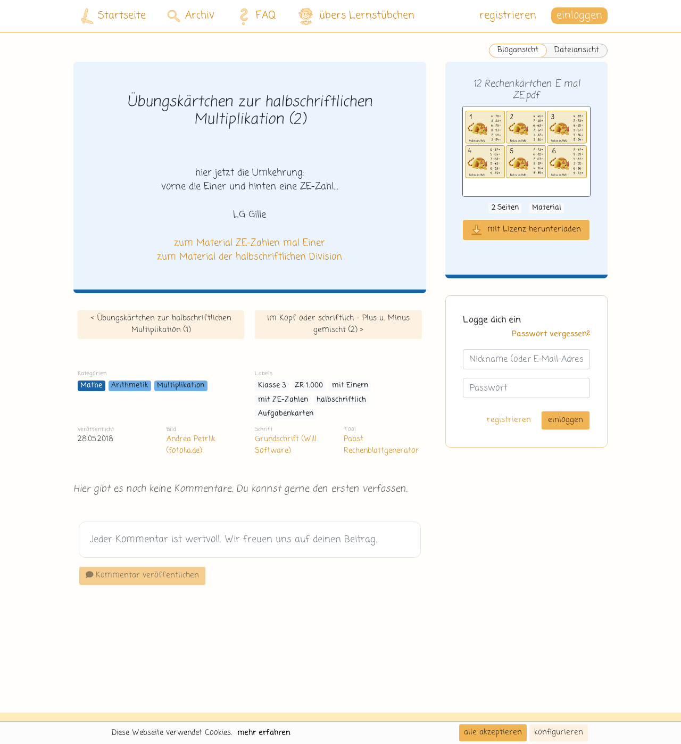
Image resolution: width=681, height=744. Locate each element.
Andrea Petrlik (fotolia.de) (191, 445)
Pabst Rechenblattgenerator (381, 445)
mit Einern (350, 386)
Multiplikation (180, 386)
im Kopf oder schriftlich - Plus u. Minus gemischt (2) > (338, 324)
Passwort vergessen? (551, 334)
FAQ (254, 16)
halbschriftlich (341, 400)
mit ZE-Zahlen (283, 400)
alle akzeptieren (493, 732)
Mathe (91, 386)
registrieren (507, 16)
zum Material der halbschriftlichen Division (249, 257)
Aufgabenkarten (285, 414)
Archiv (190, 16)
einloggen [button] (579, 16)
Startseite (113, 16)
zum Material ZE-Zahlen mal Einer (249, 243)
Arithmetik (129, 386)
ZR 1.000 (309, 386)
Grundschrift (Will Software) (285, 445)
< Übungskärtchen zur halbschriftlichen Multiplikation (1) (161, 324)
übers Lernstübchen (355, 16)
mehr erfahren (263, 733)
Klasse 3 (272, 386)
